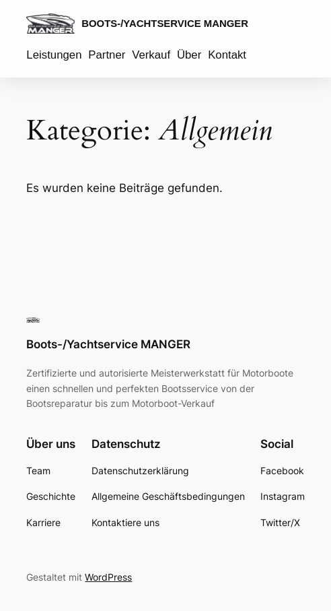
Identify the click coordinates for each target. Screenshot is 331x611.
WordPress (108, 577)
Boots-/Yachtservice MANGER (164, 23)
